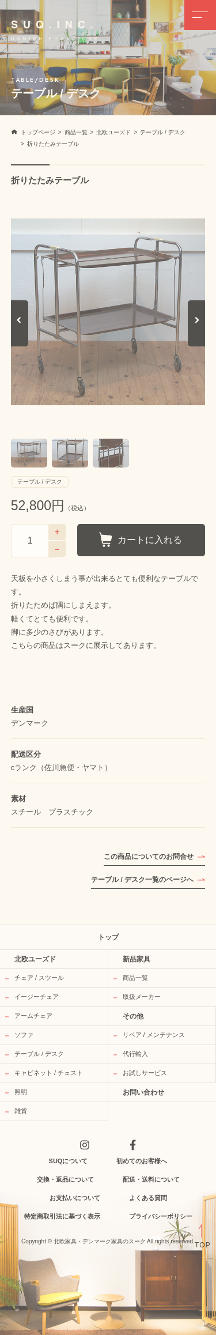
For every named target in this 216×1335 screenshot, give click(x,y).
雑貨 (20, 1110)
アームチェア (33, 1015)
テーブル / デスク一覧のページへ (142, 880)
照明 (20, 1091)
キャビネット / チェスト (48, 1072)
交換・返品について (65, 1179)
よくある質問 (148, 1197)
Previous (19, 332)
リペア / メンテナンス (154, 1034)
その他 (133, 1016)
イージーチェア (36, 996)
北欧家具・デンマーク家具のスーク (100, 1242)
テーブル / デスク (39, 1053)
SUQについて (68, 1160)
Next (198, 332)
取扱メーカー (142, 996)
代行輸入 (135, 1053)
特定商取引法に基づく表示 (62, 1216)
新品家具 (136, 959)
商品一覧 (135, 977)
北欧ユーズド (35, 959)
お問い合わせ (143, 1092)
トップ (108, 937)
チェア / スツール (39, 977)
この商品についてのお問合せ (149, 857)
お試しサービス (145, 1072)
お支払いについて (75, 1197)
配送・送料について (151, 1179)
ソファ (23, 1034)
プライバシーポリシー (160, 1216)
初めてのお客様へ (141, 1160)
